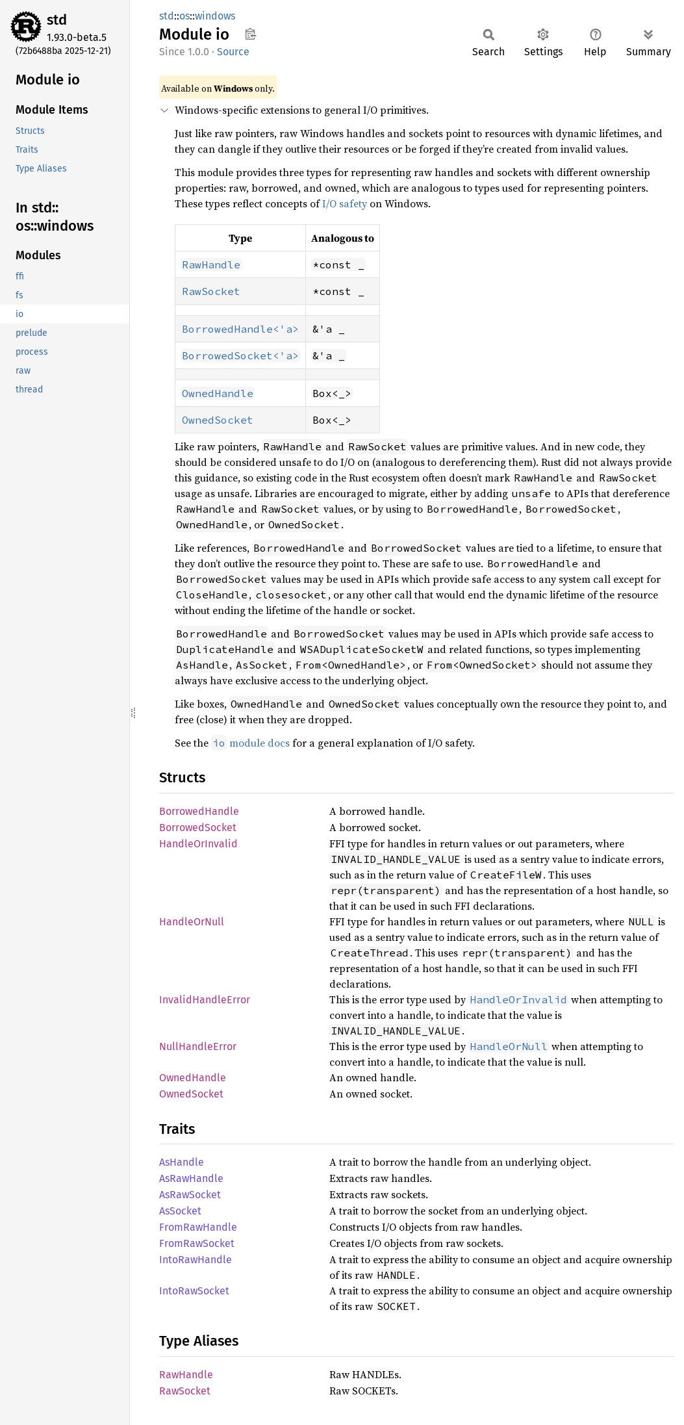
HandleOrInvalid (198, 844)
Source (233, 51)
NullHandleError (197, 1046)
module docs (250, 743)
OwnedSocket (191, 1094)
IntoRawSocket (194, 1291)
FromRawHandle (198, 1227)
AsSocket (180, 1211)
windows (215, 16)
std (57, 20)
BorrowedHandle (199, 811)
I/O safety (344, 203)
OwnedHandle (192, 1078)
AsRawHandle (191, 1178)
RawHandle (186, 1374)
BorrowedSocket (197, 827)
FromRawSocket (196, 1243)
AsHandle (181, 1162)
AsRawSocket (190, 1194)
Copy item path (250, 34)
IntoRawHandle (195, 1259)
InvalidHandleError (204, 1000)
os (184, 16)
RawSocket (184, 1391)
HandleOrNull (191, 922)
